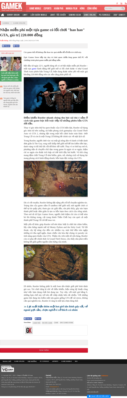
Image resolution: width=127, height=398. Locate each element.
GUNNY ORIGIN (13, 14)
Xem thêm (44, 350)
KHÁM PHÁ (58, 8)
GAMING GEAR (75, 14)
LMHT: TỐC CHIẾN (58, 14)
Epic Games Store (66, 322)
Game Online (19, 23)
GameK (6, 23)
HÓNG (82, 8)
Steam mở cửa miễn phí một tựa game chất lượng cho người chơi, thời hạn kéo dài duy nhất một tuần (11, 89)
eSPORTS (47, 8)
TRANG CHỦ (7, 361)
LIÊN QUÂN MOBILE (39, 14)
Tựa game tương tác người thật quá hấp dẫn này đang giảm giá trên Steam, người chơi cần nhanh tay (10, 102)
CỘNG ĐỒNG (92, 8)
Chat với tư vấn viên (99, 396)
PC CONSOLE (44, 361)
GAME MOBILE (35, 8)
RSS (76, 361)
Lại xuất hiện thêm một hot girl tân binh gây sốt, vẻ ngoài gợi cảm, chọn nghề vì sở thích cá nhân (10, 76)
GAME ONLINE (90, 14)
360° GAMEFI (119, 14)
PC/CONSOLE (104, 14)
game (34, 68)
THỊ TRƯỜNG (32, 361)
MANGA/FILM (71, 8)
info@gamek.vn (54, 386)
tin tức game (47, 323)
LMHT (25, 14)
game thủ (36, 323)
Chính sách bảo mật (92, 391)
